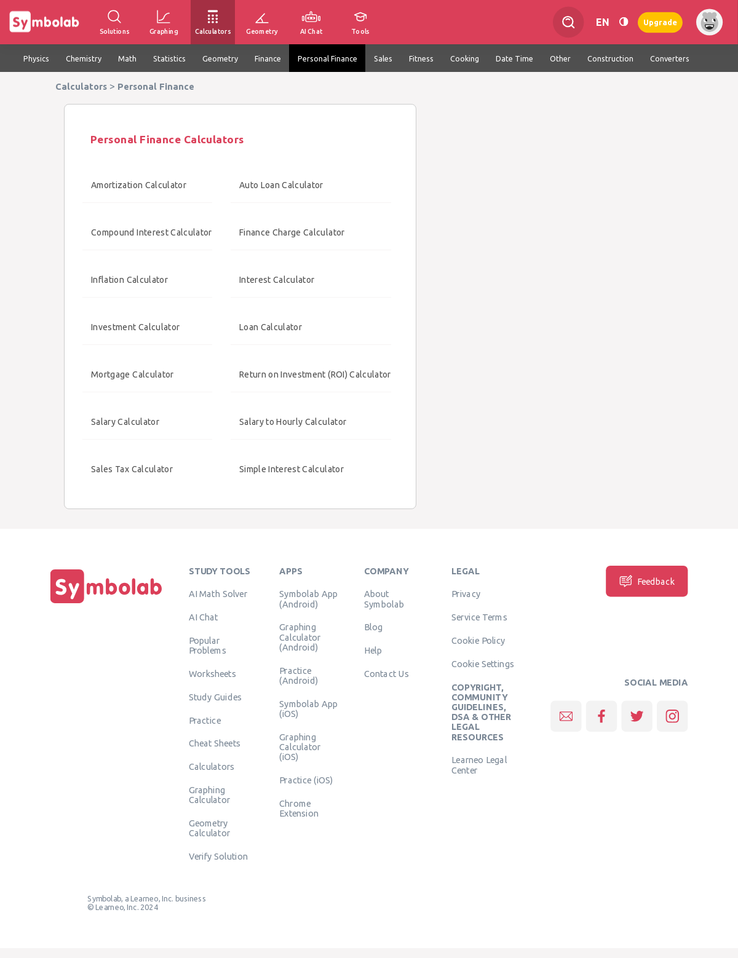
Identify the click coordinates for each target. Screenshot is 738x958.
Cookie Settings (482, 663)
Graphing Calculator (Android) (300, 637)
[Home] (106, 603)
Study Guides (215, 697)
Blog (373, 627)
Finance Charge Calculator (292, 232)
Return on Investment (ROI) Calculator (315, 374)
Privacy (465, 594)
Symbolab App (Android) (308, 599)
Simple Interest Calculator (291, 469)
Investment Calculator (135, 327)
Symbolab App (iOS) (308, 708)
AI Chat (203, 617)
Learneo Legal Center (479, 765)
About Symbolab (384, 599)
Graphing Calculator (210, 795)
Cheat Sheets (215, 743)
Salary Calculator (125, 422)
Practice (205, 720)
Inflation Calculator (129, 280)
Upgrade (660, 21)
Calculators (212, 767)
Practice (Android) (298, 675)
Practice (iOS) (306, 780)
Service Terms (479, 617)
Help (373, 650)
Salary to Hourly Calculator (292, 422)
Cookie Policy (478, 641)
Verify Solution (218, 856)
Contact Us (386, 674)
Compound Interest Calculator (151, 232)
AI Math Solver (218, 594)
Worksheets (212, 674)
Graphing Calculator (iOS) (300, 747)
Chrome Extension (299, 808)
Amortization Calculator (138, 185)
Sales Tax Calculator (132, 469)
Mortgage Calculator (132, 374)
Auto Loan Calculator (281, 185)
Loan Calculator (270, 327)
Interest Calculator (277, 280)
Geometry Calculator (210, 828)
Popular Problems (207, 645)
